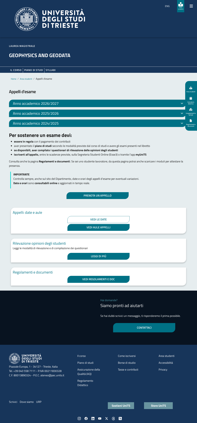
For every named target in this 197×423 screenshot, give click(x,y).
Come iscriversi (127, 356)
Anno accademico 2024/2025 (98, 123)
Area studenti (26, 78)
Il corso (16, 70)
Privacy (163, 369)
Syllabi (51, 70)
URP (38, 402)
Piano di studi (85, 363)
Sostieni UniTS (121, 405)
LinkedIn (93, 418)
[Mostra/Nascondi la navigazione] (191, 6)
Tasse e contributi (128, 369)
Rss (120, 418)
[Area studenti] (180, 6)
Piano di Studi (33, 70)
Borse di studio (127, 363)
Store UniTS (158, 405)
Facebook (86, 418)
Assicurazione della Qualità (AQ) (88, 371)
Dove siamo (27, 402)
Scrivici (13, 402)
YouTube (100, 418)
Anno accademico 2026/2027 (98, 104)
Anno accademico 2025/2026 (98, 114)
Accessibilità (166, 363)
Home (13, 78)
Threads (113, 418)
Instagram (79, 418)
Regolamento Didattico (85, 383)
